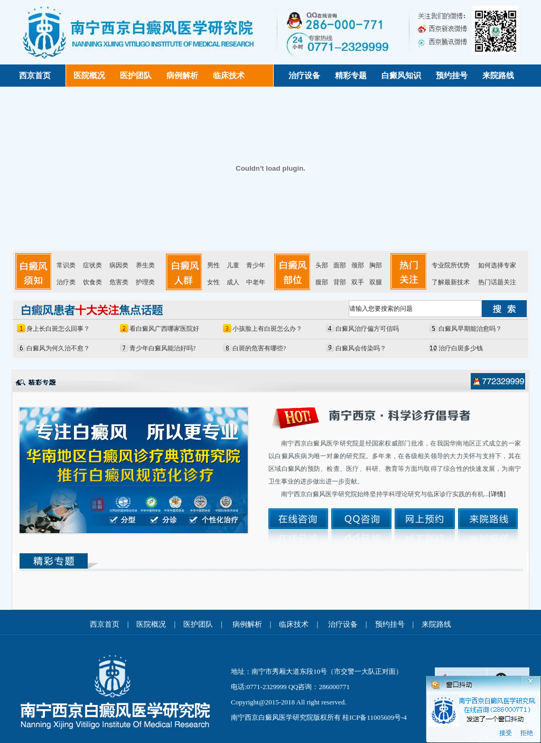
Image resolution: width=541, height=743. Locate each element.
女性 (213, 282)
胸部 (375, 265)
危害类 (118, 282)
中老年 (255, 282)
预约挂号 (452, 75)
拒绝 (526, 733)
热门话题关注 (497, 282)
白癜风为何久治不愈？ (58, 348)
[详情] (497, 494)
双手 (357, 282)
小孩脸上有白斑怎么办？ (267, 328)
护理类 (145, 282)
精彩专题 (351, 75)
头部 (321, 265)
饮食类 (92, 282)
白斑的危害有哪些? (259, 348)
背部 (339, 282)
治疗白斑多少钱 (461, 348)
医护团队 (136, 75)
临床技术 (229, 75)
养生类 (145, 265)
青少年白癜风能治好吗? (162, 348)
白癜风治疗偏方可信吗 (367, 328)
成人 (233, 282)
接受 (505, 733)
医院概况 (89, 75)
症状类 (92, 265)
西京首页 (35, 75)
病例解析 (182, 75)
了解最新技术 (451, 282)
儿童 (233, 265)
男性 (213, 265)
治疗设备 (304, 75)
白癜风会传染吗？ (360, 348)
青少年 (255, 265)
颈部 (357, 265)
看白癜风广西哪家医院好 (164, 328)
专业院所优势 (451, 265)
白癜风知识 (401, 75)
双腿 (375, 282)
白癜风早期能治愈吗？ (470, 328)
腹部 (321, 282)
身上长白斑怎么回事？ (58, 328)
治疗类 (66, 282)
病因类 (118, 265)
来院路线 (498, 75)
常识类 (66, 265)
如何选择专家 (497, 265)
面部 (339, 265)
